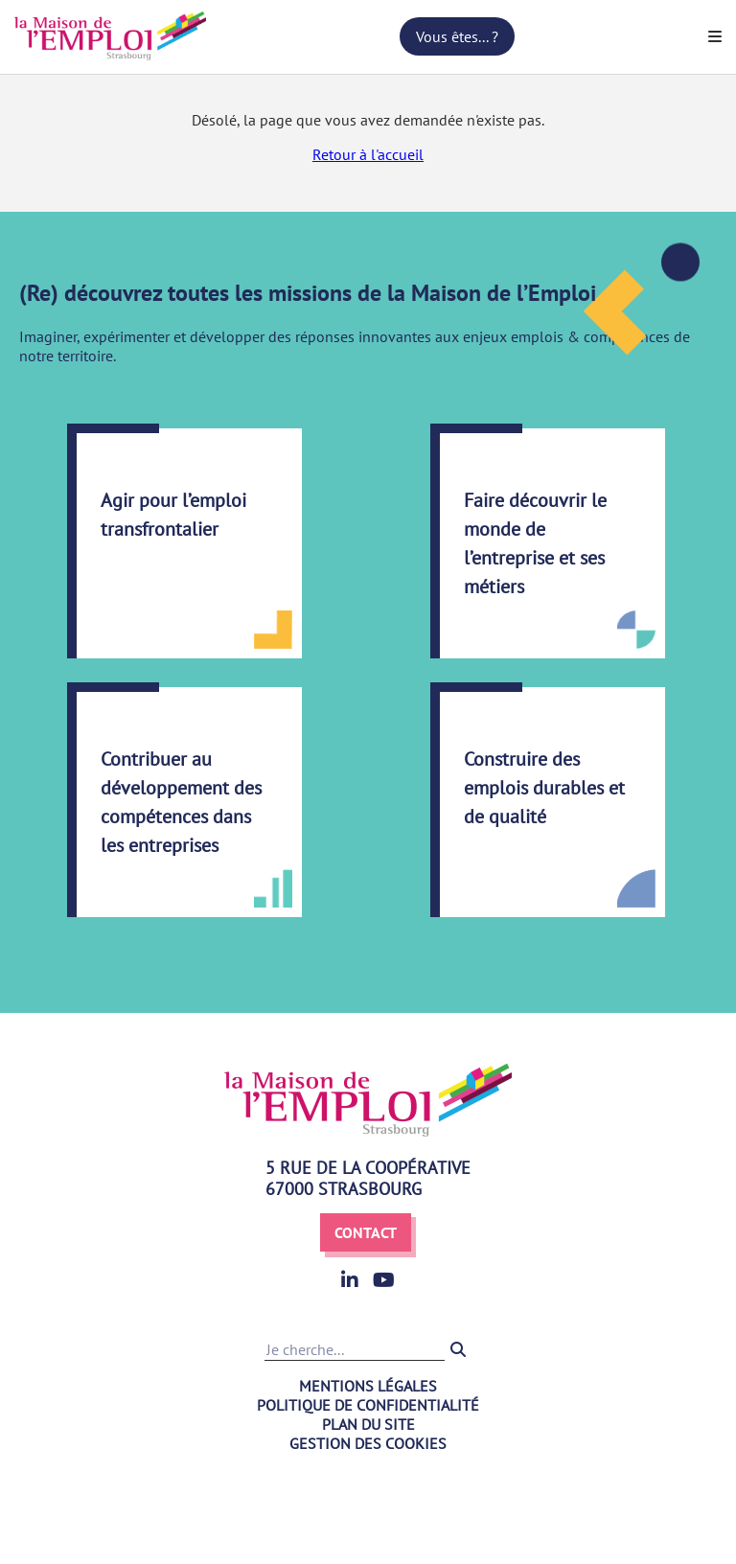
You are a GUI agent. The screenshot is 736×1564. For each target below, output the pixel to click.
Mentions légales (368, 1385)
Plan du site (368, 1424)
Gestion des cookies (368, 1443)
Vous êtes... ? (457, 36)
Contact (365, 1232)
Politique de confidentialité (368, 1404)
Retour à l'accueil (368, 154)
